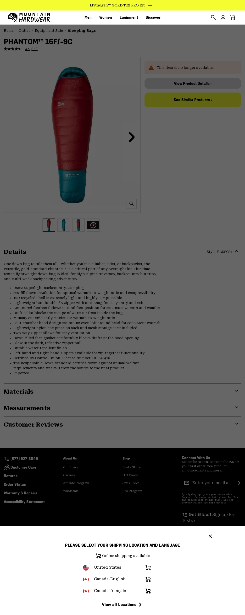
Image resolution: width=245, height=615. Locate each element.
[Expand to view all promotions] (122, 5)
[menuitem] (88, 19)
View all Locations (122, 604)
